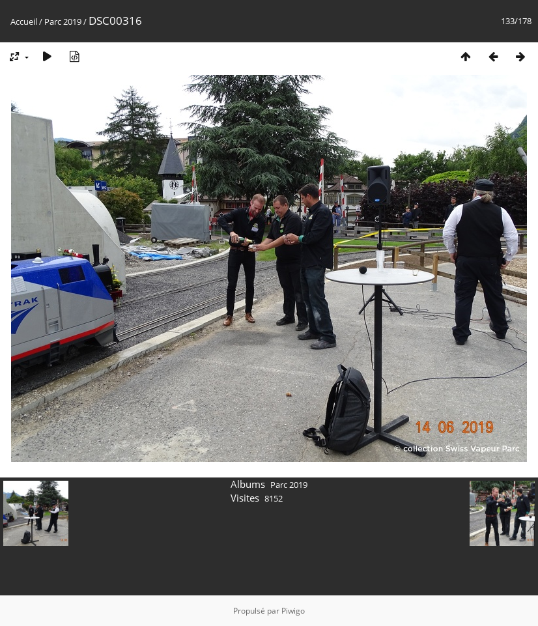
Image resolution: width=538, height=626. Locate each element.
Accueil (23, 21)
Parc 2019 (62, 21)
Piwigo (293, 610)
